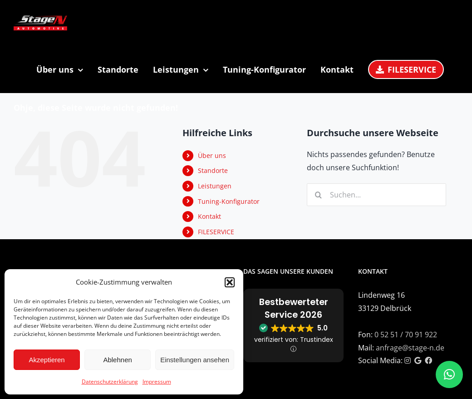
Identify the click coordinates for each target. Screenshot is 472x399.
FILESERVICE (216, 231)
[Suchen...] (376, 194)
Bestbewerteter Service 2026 (293, 308)
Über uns (212, 155)
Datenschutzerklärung (110, 381)
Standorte (213, 170)
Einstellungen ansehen (194, 360)
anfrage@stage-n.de (410, 348)
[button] (229, 282)
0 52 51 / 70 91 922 (405, 335)
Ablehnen (117, 360)
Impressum (157, 381)
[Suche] (318, 194)
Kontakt (209, 216)
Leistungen (214, 186)
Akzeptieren (46, 360)
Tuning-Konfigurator (229, 201)
